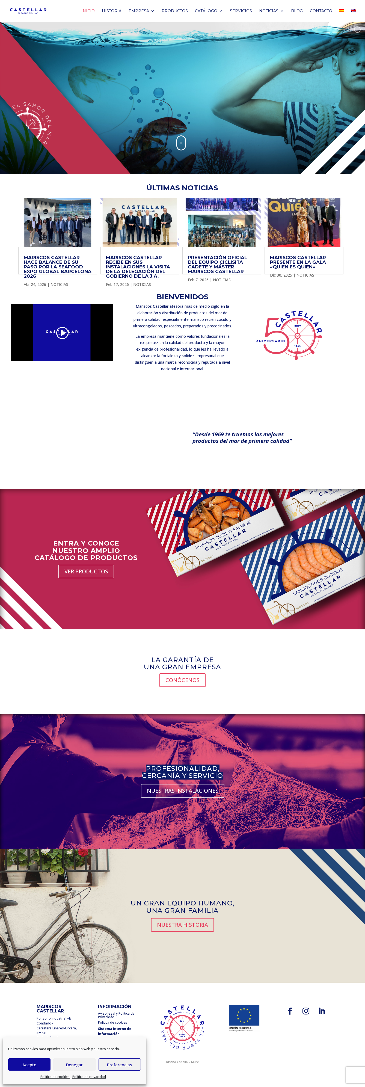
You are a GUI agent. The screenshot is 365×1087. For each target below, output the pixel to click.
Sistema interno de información (114, 1031)
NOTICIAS (59, 284)
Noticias (268, 11)
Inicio (88, 11)
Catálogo (206, 11)
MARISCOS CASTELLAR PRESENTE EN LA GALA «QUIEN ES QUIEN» (298, 262)
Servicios (241, 11)
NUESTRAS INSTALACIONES (182, 790)
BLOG (297, 11)
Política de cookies (55, 1076)
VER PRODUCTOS (86, 571)
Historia (111, 11)
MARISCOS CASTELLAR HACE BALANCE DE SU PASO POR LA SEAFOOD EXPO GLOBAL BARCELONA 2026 (57, 267)
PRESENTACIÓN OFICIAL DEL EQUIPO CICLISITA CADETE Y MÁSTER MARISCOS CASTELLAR (217, 264)
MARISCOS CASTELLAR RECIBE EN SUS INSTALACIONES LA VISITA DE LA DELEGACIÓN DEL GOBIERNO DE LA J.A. (138, 267)
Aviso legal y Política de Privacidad (116, 1015)
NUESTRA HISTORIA (182, 924)
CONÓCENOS (182, 680)
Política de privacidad (89, 1076)
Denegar (74, 1064)
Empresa (139, 11)
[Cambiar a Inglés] (353, 15)
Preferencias (119, 1064)
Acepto (29, 1064)
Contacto (321, 11)
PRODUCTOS (175, 11)
